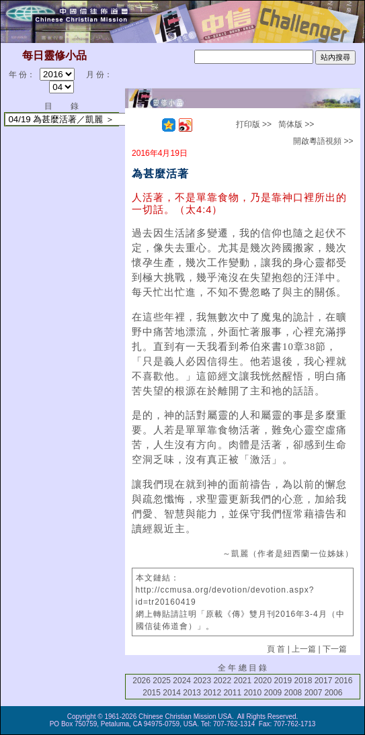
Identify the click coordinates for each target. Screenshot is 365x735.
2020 (263, 680)
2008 (293, 692)
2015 (152, 692)
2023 (202, 680)
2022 (222, 680)
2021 (242, 680)
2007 (314, 692)
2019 (283, 680)
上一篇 (304, 649)
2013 (192, 692)
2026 (141, 680)
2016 (344, 680)
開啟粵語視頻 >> (323, 141)
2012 (212, 692)
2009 (273, 692)
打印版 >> (254, 124)
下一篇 (335, 649)
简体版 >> (296, 124)
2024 (182, 680)
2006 (334, 692)
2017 (324, 680)
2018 (303, 680)
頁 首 (276, 649)
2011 (232, 692)
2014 (172, 692)
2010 (252, 692)
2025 (162, 680)
